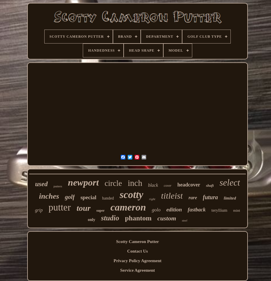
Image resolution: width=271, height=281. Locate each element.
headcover (188, 185)
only (91, 219)
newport (83, 182)
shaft (210, 185)
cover (168, 186)
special (88, 197)
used (41, 184)
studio (110, 218)
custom (167, 218)
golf (70, 196)
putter (60, 207)
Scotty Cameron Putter (137, 241)
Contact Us (137, 251)
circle (113, 183)
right (152, 199)
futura (210, 197)
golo (156, 210)
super (100, 211)
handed (108, 198)
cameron (128, 207)
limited (230, 198)
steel (184, 220)
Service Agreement (137, 270)
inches (49, 196)
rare (192, 197)
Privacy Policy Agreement (137, 260)
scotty (131, 194)
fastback (197, 210)
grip (39, 210)
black (153, 185)
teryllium (219, 210)
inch (135, 183)
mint (236, 210)
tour (84, 208)
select (229, 182)
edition (174, 209)
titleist (172, 195)
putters (58, 186)
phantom (138, 218)
